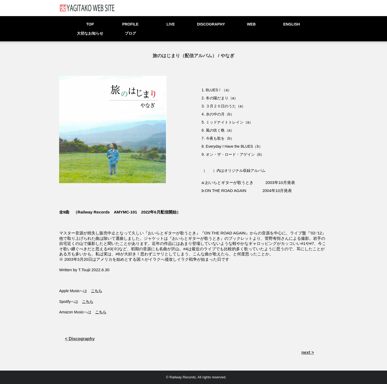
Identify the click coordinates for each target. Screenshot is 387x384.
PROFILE (130, 24)
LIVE (170, 24)
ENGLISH (291, 24)
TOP (90, 24)
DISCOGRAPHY (211, 24)
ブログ (130, 33)
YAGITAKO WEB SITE (87, 8)
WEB (251, 24)
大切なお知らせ (90, 33)
